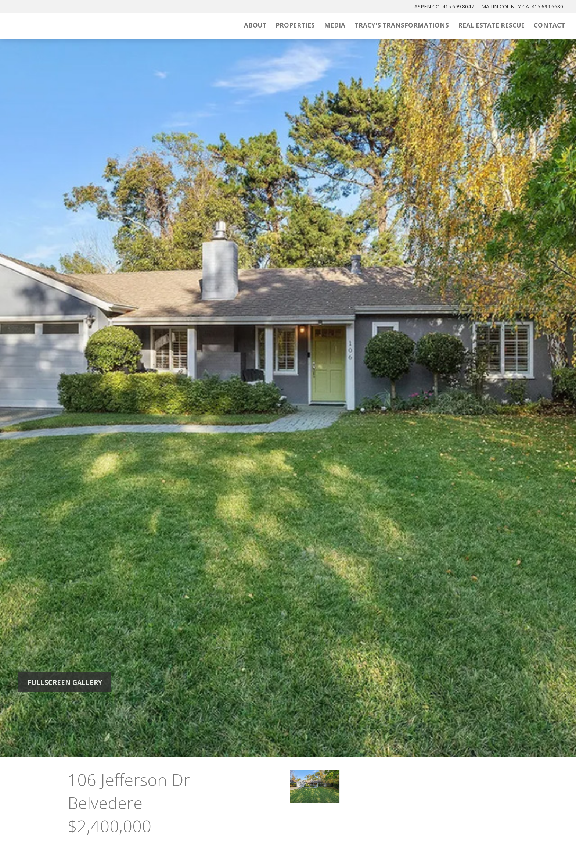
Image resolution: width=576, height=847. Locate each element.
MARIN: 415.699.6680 (522, 6)
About (255, 25)
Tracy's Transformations (401, 25)
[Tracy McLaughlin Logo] (86, 26)
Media (334, 25)
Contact (549, 25)
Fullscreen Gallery (65, 682)
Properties (295, 25)
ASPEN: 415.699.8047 (444, 6)
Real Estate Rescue (491, 25)
